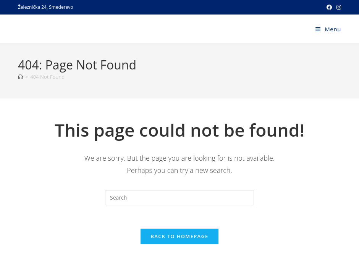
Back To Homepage (179, 236)
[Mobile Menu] (328, 29)
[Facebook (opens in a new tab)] (329, 7)
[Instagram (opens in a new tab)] (337, 7)
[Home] (20, 76)
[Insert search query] (179, 197)
